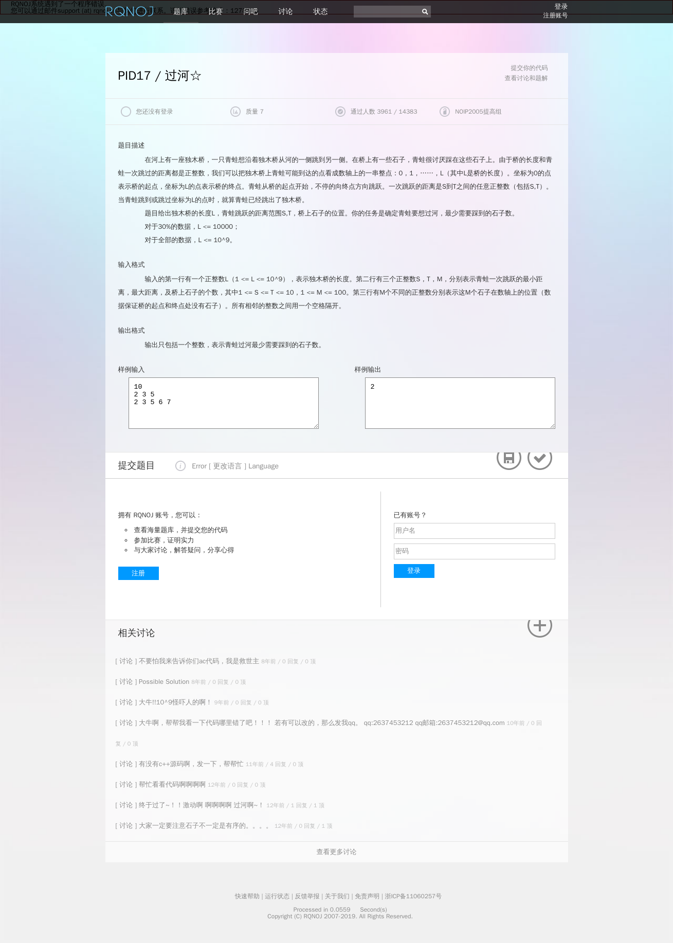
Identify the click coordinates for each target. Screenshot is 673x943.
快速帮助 (247, 896)
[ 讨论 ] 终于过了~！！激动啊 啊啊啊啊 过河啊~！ (191, 805)
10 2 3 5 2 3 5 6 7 (224, 403)
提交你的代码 (529, 68)
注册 (138, 573)
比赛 (216, 11)
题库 (181, 11)
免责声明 (367, 896)
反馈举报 (307, 896)
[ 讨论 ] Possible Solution (154, 681)
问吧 (251, 11)
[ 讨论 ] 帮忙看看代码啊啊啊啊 (162, 784)
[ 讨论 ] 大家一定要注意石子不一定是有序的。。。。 (195, 825)
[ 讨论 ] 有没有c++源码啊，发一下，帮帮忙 (181, 763)
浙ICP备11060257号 (413, 896)
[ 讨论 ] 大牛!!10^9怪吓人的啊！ (165, 702)
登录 (561, 6)
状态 (321, 11)
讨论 (286, 11)
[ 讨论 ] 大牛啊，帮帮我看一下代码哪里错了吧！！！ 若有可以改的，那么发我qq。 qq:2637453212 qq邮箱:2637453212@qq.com (311, 722)
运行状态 (277, 896)
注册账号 (555, 15)
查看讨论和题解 (526, 78)
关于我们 (337, 896)
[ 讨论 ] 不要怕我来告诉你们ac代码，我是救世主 (189, 661)
